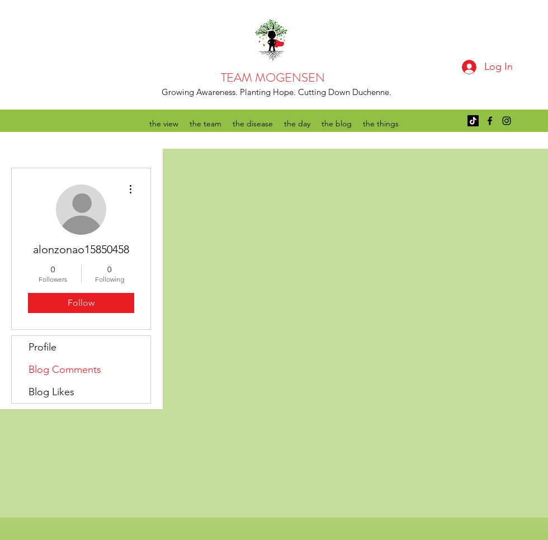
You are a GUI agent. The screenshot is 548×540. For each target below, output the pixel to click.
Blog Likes (51, 392)
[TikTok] (473, 120)
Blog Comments (65, 369)
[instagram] (506, 120)
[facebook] (489, 120)
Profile (42, 347)
